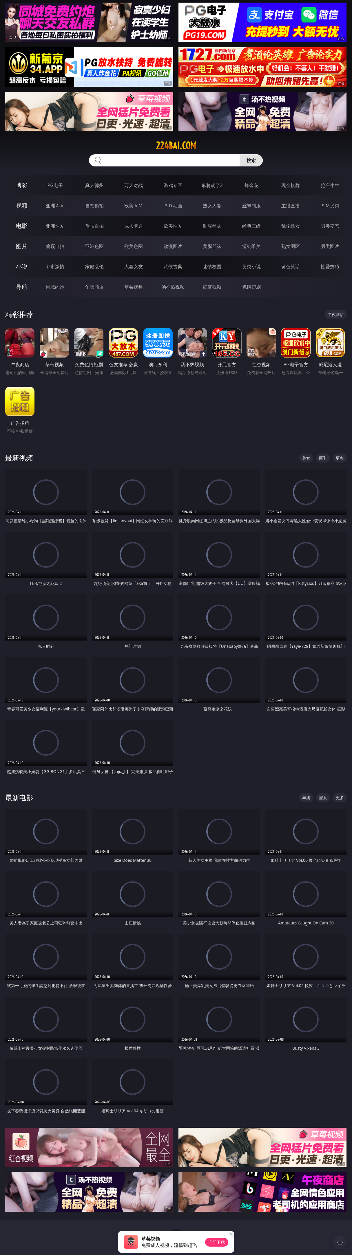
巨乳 (323, 458)
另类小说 (251, 266)
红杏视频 (212, 287)
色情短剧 (251, 287)
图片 (22, 246)
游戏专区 (173, 185)
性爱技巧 (330, 266)
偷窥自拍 (55, 246)
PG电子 (55, 185)
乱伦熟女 (290, 226)
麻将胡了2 (212, 185)
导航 (22, 287)
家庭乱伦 (94, 266)
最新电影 (19, 797)
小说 (22, 266)
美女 (306, 458)
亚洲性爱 (55, 226)
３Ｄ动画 (173, 205)
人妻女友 (133, 266)
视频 (22, 205)
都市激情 (55, 266)
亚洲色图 (94, 246)
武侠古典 (173, 266)
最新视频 (19, 458)
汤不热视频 (173, 287)
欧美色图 (133, 246)
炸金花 (251, 185)
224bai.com (176, 145)
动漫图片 (173, 246)
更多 (340, 458)
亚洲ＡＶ (55, 205)
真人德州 (94, 185)
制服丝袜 (212, 226)
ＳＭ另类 (330, 205)
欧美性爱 (173, 226)
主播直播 (290, 205)
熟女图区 (290, 246)
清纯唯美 (251, 246)
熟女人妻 (212, 205)
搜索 (251, 160)
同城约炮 (55, 287)
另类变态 (330, 226)
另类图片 (330, 246)
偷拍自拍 (94, 226)
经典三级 (251, 226)
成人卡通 (133, 226)
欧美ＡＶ (133, 205)
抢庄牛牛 (330, 185)
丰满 (306, 797)
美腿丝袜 (212, 246)
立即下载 (217, 1242)
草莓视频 (133, 287)
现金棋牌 (290, 185)
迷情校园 (212, 266)
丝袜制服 (251, 205)
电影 (22, 226)
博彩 (22, 185)
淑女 (323, 797)
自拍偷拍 (94, 205)
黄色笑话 (290, 266)
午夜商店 (94, 287)
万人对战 (133, 185)
